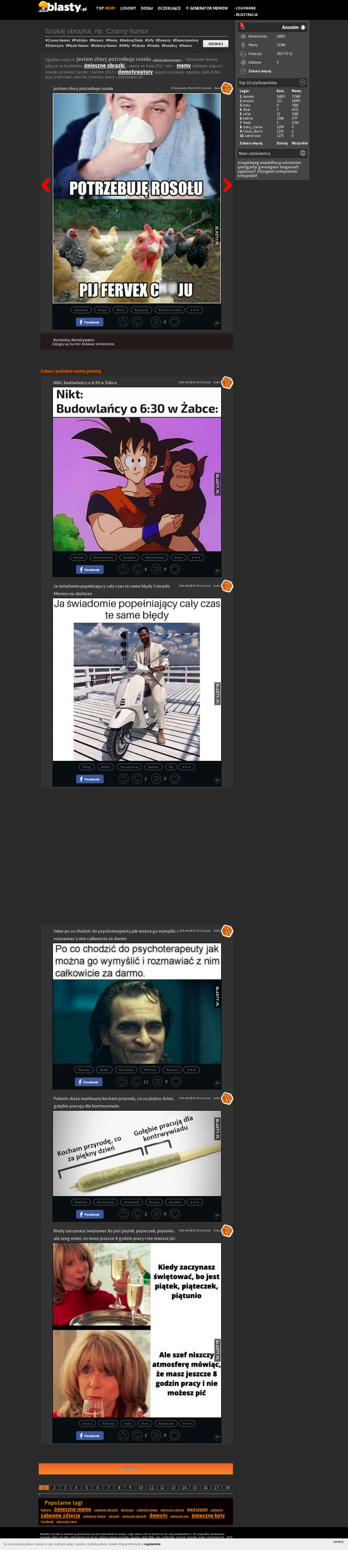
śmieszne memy (72, 1509)
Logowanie (246, 8)
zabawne (216, 1510)
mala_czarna (252, 127)
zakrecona (253, 136)
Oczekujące (169, 8)
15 (195, 1487)
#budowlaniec (103, 557)
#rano (178, 557)
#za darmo (126, 1070)
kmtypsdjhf (247, 175)
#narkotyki (131, 1202)
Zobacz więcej (259, 71)
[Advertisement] (137, 823)
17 (216, 1487)
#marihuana (105, 1202)
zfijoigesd (265, 171)
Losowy (128, 8)
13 (173, 1487)
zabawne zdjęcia (60, 1515)
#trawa (154, 1202)
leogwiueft (289, 167)
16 (205, 1487)
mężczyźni (197, 1509)
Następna (226, 173)
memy (184, 65)
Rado (247, 123)
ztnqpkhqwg (248, 162)
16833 (281, 36)
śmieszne (127, 1510)
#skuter (153, 767)
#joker (104, 1070)
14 (184, 1487)
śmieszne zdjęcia (172, 1510)
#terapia (172, 1070)
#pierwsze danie (170, 310)
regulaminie (152, 1544)
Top (106, 8)
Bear (246, 110)
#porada (84, 1070)
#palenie (81, 1202)
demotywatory (135, 71)
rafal (247, 114)
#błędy (105, 767)
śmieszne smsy (67, 1521)
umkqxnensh (286, 171)
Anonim (248, 96)
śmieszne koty (208, 1515)
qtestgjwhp (247, 167)
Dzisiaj (282, 143)
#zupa (102, 310)
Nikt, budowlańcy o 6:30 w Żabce (85, 382)
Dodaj (147, 8)
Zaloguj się (60, 344)
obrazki (114, 1516)
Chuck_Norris (253, 131)
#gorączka (142, 310)
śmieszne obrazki (105, 65)
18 (227, 1487)
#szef (144, 1424)
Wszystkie (300, 143)
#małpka (129, 557)
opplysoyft (247, 171)
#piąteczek (166, 1424)
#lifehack (150, 1070)
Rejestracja (247, 15)
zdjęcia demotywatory (167, 60)
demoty (158, 1515)
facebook (47, 1521)
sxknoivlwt (291, 162)
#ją (171, 767)
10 (141, 1487)
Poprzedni (47, 173)
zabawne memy (147, 1510)
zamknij (338, 1541)
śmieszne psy (180, 1516)
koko (246, 105)
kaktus (248, 118)
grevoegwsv (268, 167)
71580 (281, 45)
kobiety (46, 1510)
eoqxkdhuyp (270, 162)
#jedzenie (81, 310)
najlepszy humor (94, 1516)
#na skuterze (129, 767)
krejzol (248, 101)
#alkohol (108, 1424)
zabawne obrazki (106, 1510)
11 (152, 1487)
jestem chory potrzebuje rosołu (83, 88)
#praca (87, 1424)
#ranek (78, 557)
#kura (120, 310)
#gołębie (175, 1202)
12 (162, 1487)
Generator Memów (207, 8)
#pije (127, 1424)
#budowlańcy (154, 557)
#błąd (87, 767)
